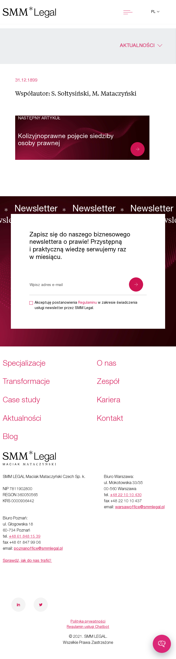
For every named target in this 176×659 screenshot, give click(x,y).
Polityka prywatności (88, 622)
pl (153, 12)
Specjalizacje (24, 364)
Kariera (108, 401)
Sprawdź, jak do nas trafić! (27, 561)
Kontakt (110, 419)
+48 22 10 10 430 (126, 495)
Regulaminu (87, 303)
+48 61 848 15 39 (24, 537)
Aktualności (137, 46)
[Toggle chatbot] (162, 644)
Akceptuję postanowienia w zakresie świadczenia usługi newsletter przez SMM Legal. (86, 305)
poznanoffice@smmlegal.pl (38, 549)
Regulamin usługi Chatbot (88, 627)
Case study (21, 401)
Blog (10, 437)
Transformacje (26, 382)
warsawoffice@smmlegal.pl (140, 508)
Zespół (108, 382)
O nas (106, 364)
